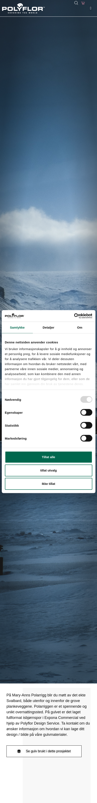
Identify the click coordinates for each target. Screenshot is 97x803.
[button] (90, 8)
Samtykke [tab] (17, 327)
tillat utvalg (48, 470)
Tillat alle (48, 457)
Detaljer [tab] (48, 327)
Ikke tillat (48, 483)
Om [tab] (79, 327)
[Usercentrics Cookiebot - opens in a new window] (74, 316)
